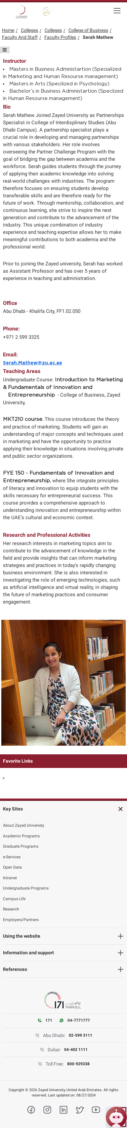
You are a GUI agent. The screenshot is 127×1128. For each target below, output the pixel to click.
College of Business (88, 30)
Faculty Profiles (60, 37)
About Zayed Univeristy (23, 825)
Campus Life (14, 898)
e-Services (12, 857)
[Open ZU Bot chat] (116, 1117)
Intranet (10, 878)
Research (11, 909)
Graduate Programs (20, 846)
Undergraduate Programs (26, 888)
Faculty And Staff (20, 37)
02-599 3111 (80, 1035)
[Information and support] (63, 953)
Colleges (29, 30)
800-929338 (78, 1064)
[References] (63, 969)
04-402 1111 (76, 1049)
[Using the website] (63, 936)
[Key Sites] (63, 809)
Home (8, 30)
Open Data (12, 867)
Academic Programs (21, 836)
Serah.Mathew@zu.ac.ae (32, 363)
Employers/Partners (21, 919)
